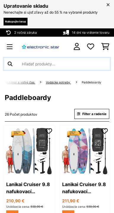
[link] (29, 150)
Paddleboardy (92, 82)
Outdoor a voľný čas (20, 82)
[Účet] (77, 46)
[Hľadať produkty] (57, 64)
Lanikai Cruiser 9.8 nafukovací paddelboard (28, 188)
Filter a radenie (92, 114)
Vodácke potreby (58, 82)
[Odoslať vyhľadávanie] (10, 63)
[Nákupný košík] (105, 46)
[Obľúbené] (90, 46)
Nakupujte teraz (15, 21)
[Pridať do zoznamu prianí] (49, 131)
